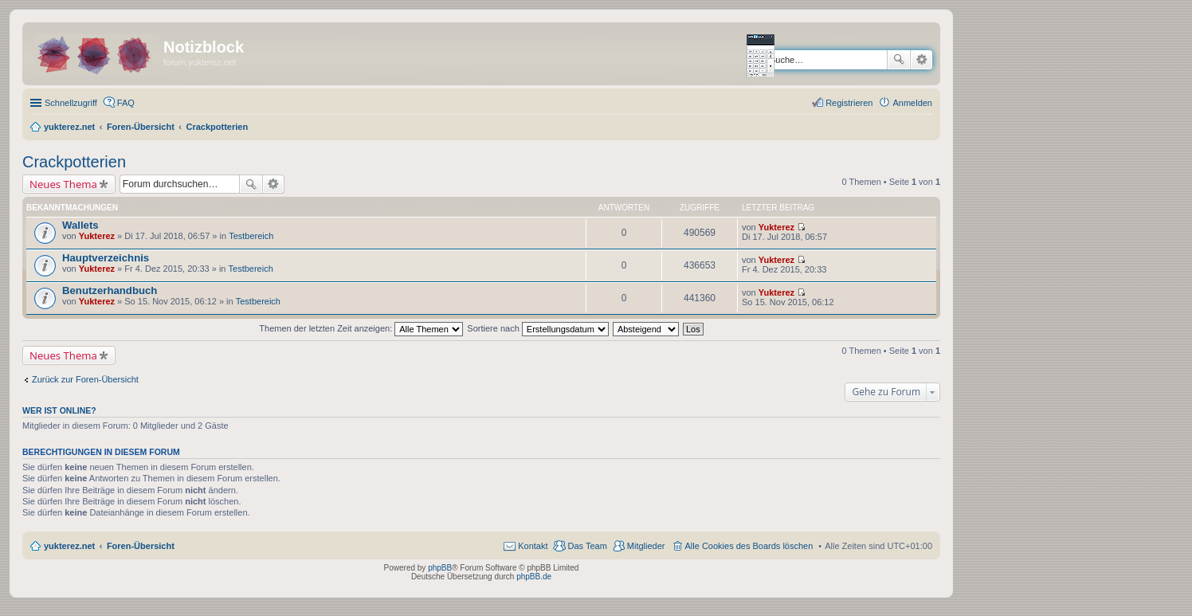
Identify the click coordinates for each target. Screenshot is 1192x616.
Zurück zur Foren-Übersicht (85, 379)
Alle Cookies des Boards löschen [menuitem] (749, 546)
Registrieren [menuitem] (848, 103)
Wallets (80, 225)
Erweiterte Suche (921, 59)
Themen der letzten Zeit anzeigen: (361, 328)
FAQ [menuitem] (126, 103)
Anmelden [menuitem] (912, 103)
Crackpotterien (74, 162)
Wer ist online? (59, 410)
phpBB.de (533, 576)
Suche (899, 59)
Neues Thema (63, 184)
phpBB (440, 567)
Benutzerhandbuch (109, 290)
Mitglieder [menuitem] (646, 546)
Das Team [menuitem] (586, 546)
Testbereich (251, 236)
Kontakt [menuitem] (532, 546)
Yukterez (97, 236)
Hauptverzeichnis (105, 258)
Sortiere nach (537, 328)
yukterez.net (69, 546)
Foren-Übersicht (140, 546)
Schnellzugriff (71, 103)
